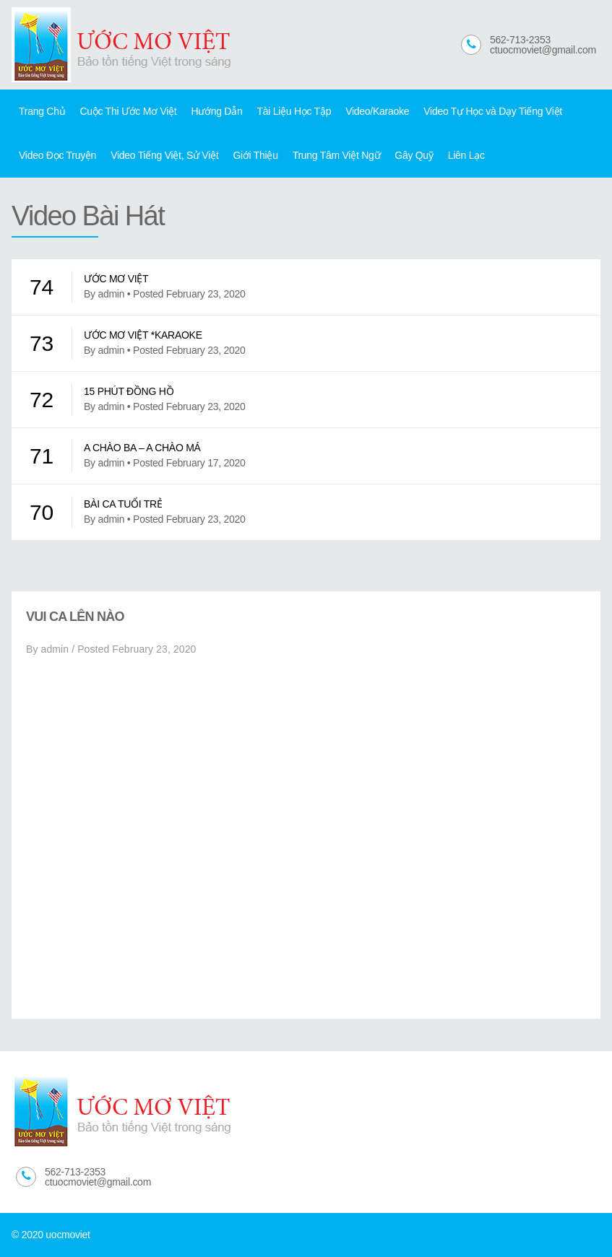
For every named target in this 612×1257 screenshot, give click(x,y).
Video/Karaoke (377, 111)
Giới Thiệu (255, 155)
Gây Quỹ (414, 155)
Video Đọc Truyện (57, 155)
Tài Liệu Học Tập (294, 111)
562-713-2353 (520, 40)
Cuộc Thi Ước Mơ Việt (127, 111)
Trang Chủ (42, 111)
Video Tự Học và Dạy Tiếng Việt (492, 111)
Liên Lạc (466, 155)
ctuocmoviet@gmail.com (543, 50)
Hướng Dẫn (216, 111)
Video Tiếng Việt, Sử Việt (164, 155)
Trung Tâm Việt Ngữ (337, 155)
